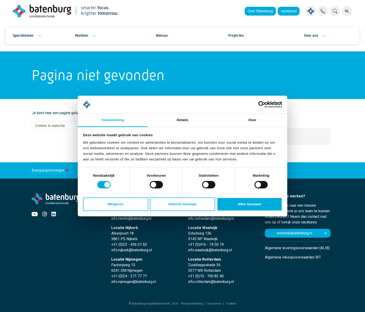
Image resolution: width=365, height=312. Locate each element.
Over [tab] (252, 120)
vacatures (289, 11)
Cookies (231, 303)
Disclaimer (214, 303)
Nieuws (162, 35)
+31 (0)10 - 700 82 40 (206, 276)
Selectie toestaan (182, 204)
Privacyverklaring (192, 303)
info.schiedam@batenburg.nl (211, 218)
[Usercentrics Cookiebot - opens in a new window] (261, 104)
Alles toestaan (249, 204)
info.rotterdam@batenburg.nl (211, 281)
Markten (81, 35)
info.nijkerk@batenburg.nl (131, 250)
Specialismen (23, 35)
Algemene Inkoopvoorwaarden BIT (293, 257)
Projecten (236, 35)
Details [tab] (182, 120)
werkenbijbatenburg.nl (294, 233)
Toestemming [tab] (112, 120)
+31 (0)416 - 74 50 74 (206, 244)
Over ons (311, 35)
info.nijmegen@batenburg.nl (133, 281)
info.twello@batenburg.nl (131, 218)
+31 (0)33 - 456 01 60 (129, 244)
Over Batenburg (260, 11)
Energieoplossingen (51, 170)
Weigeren (115, 204)
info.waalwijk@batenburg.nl (210, 250)
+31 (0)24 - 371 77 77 (129, 276)
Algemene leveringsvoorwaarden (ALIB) (297, 248)
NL (347, 11)
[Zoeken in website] (75, 125)
